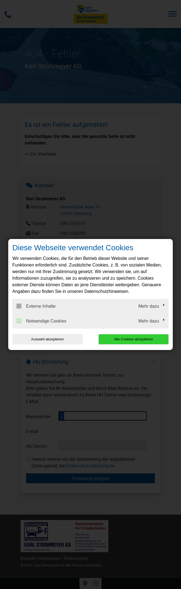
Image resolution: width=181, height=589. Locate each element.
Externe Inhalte (36, 306)
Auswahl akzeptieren (47, 339)
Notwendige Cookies (41, 320)
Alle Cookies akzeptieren (133, 339)
